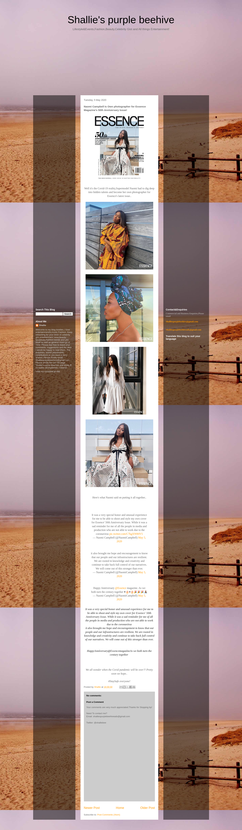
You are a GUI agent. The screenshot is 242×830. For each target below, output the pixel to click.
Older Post (147, 808)
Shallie (42, 325)
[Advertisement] (121, 64)
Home (120, 808)
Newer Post (92, 808)
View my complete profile (48, 371)
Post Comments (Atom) (108, 814)
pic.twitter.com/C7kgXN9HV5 (126, 533)
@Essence (120, 588)
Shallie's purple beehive (121, 19)
